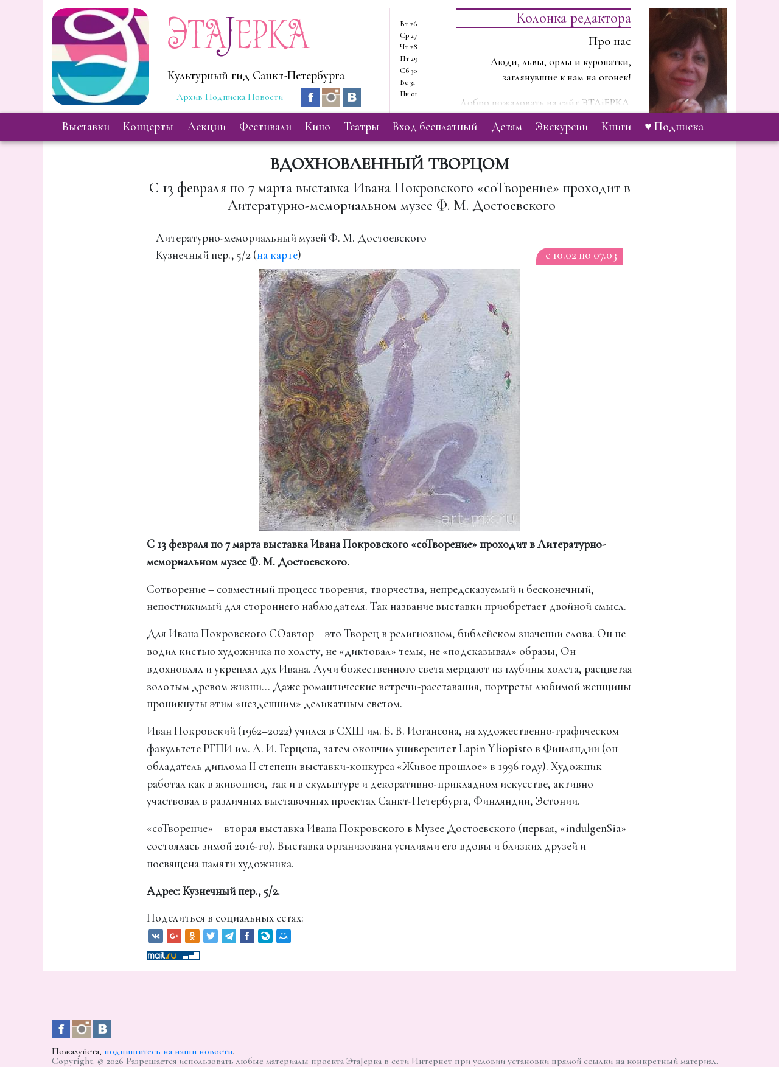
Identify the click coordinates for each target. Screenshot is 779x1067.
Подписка (225, 96)
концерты (148, 126)
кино (317, 126)
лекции (206, 126)
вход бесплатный (435, 126)
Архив (189, 96)
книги (616, 126)
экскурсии (562, 126)
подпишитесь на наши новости (168, 1051)
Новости (265, 96)
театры (361, 126)
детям (506, 126)
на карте (277, 255)
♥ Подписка (674, 126)
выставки (86, 126)
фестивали (265, 126)
